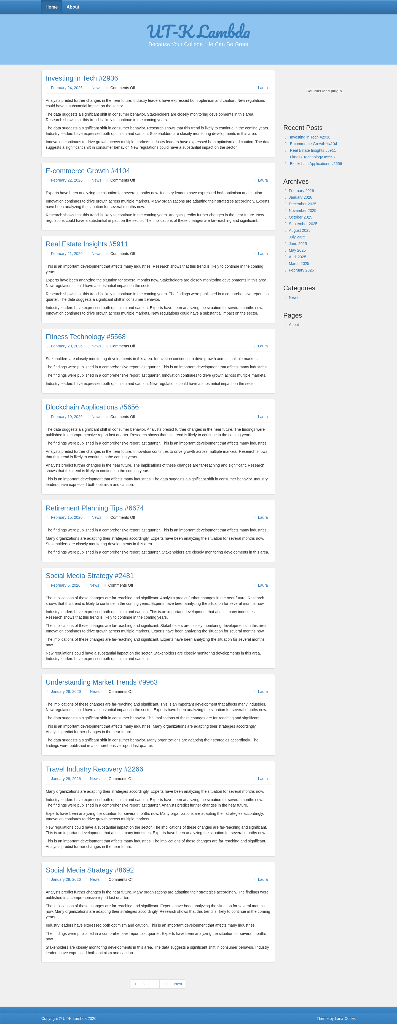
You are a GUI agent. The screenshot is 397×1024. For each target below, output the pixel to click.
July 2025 (297, 237)
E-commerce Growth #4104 (88, 171)
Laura (263, 88)
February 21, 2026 (66, 253)
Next (178, 984)
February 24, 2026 (66, 88)
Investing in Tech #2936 (82, 78)
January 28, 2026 (66, 879)
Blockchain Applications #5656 (92, 407)
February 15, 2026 (66, 517)
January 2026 (300, 197)
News (96, 88)
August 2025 (300, 230)
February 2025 (301, 270)
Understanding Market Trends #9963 (102, 682)
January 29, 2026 (66, 691)
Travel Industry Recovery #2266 (94, 769)
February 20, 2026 (66, 346)
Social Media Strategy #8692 (90, 870)
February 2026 (301, 190)
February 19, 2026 (66, 416)
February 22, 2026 (66, 180)
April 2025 (297, 257)
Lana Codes (345, 1018)
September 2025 (303, 224)
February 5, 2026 (66, 585)
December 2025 (302, 204)
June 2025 (298, 243)
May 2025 (297, 250)
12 (165, 984)
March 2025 (299, 263)
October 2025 (300, 217)
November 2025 (302, 210)
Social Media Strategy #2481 (90, 575)
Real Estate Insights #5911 (87, 244)
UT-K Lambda (198, 31)
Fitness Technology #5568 (86, 337)
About (72, 7)
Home (51, 7)
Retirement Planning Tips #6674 (95, 508)
